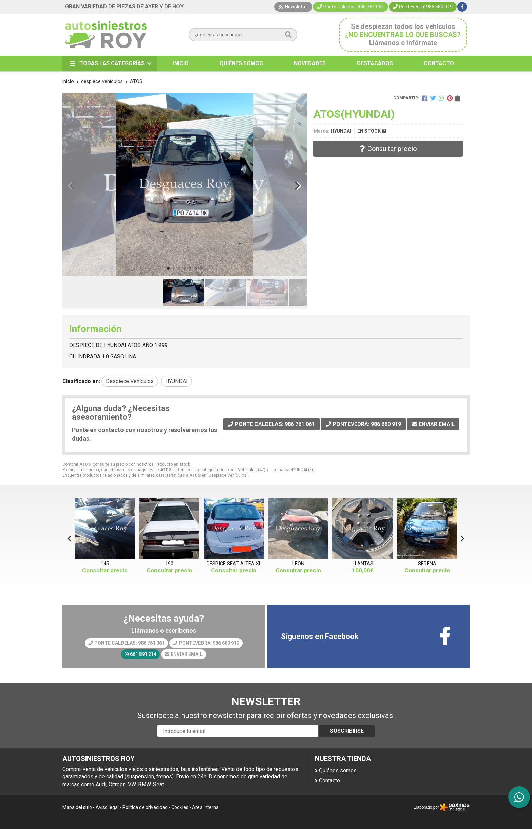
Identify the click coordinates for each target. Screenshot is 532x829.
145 (105, 564)
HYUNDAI (298, 469)
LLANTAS (363, 564)
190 (169, 564)
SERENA (427, 564)
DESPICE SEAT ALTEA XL (234, 564)
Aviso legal (107, 807)
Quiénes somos (338, 770)
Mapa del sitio (77, 807)
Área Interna (205, 807)
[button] (168, 268)
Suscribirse (347, 730)
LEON (298, 564)
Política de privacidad (145, 807)
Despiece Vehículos (238, 469)
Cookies (179, 807)
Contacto (329, 780)
